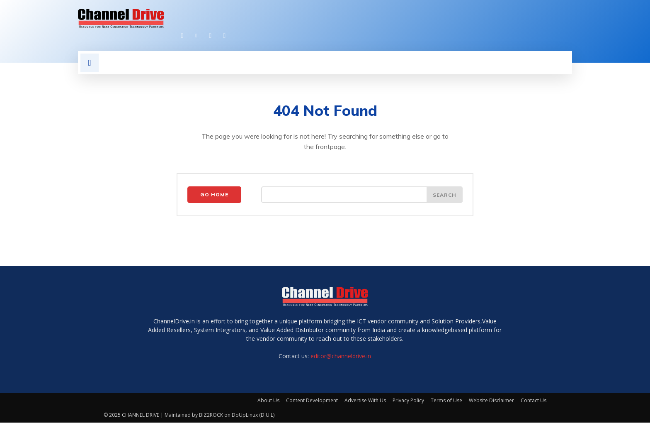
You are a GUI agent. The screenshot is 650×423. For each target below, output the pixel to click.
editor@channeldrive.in (340, 356)
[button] (89, 63)
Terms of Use (446, 400)
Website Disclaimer (491, 400)
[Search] (444, 195)
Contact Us (533, 400)
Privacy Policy (408, 400)
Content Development (312, 400)
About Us (268, 400)
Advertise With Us (365, 400)
